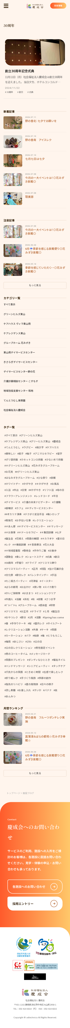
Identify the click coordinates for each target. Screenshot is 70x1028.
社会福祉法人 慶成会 (35, 6)
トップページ (13, 793)
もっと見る (35, 285)
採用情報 (58, 5)
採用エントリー (35, 903)
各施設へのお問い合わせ (35, 886)
